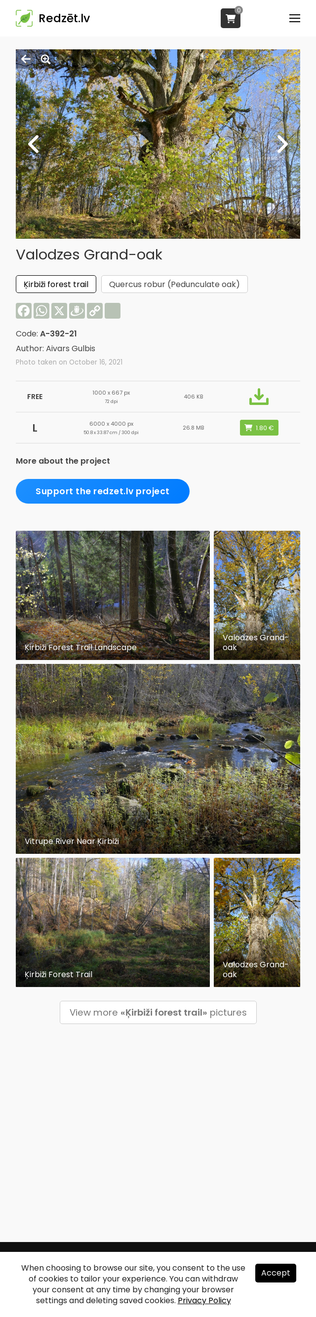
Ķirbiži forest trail (56, 284)
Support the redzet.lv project (103, 491)
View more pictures (158, 1012)
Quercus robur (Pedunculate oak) (174, 284)
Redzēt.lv (64, 18)
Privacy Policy (204, 1300)
